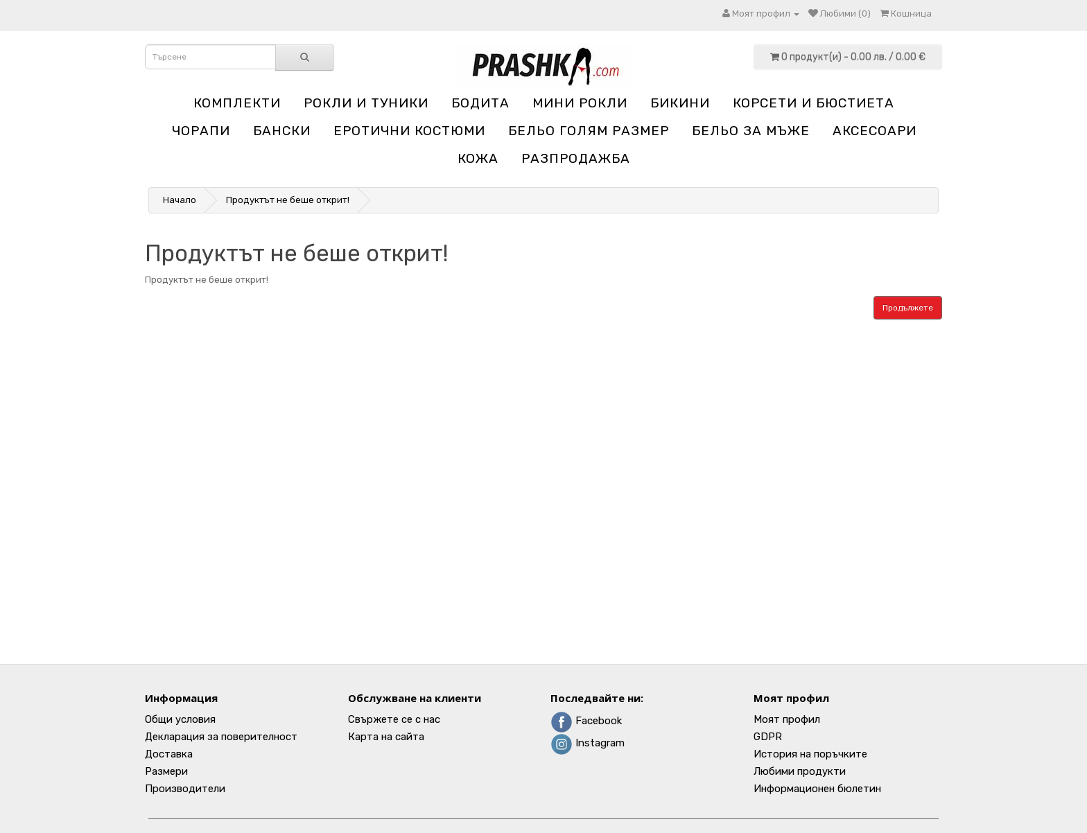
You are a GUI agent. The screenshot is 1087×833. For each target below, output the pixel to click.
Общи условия (180, 719)
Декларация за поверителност (221, 736)
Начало (179, 200)
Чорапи (201, 131)
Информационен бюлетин (817, 788)
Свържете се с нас (394, 719)
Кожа (478, 158)
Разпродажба (575, 158)
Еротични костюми (409, 131)
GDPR (768, 736)
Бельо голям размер (588, 131)
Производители (185, 788)
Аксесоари (874, 131)
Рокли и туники (366, 103)
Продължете (907, 308)
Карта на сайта (386, 736)
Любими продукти (800, 771)
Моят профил (787, 719)
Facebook (586, 720)
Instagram (587, 743)
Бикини (680, 103)
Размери (166, 771)
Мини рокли (579, 103)
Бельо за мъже (751, 131)
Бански (282, 131)
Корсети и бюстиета (813, 103)
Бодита (480, 103)
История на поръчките (810, 754)
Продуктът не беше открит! (287, 200)
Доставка (169, 754)
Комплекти (237, 103)
